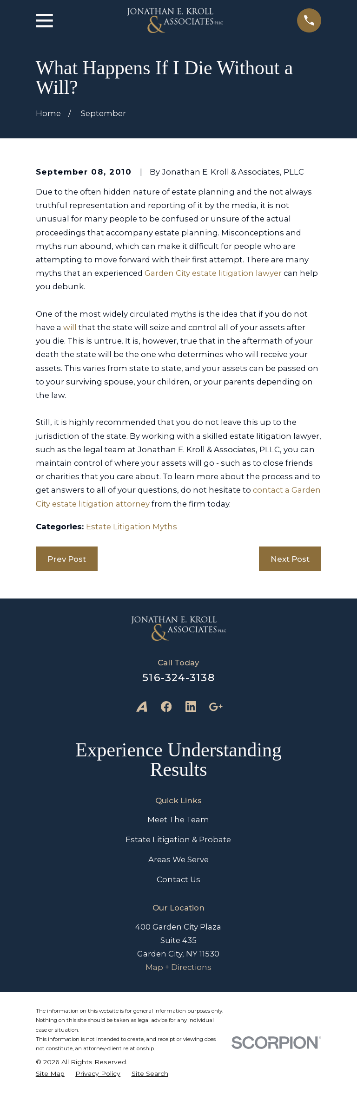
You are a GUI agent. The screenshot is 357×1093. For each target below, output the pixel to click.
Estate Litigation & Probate (178, 839)
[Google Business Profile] (215, 706)
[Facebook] (166, 706)
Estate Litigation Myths (131, 526)
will (70, 327)
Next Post (290, 559)
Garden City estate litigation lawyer (213, 273)
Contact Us (178, 879)
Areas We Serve (178, 859)
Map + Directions (178, 967)
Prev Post (66, 559)
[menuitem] (50, 1073)
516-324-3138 (178, 677)
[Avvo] (141, 706)
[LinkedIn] (190, 706)
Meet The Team (178, 819)
